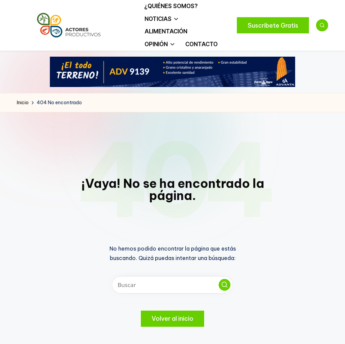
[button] (273, 25)
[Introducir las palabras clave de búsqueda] (172, 284)
